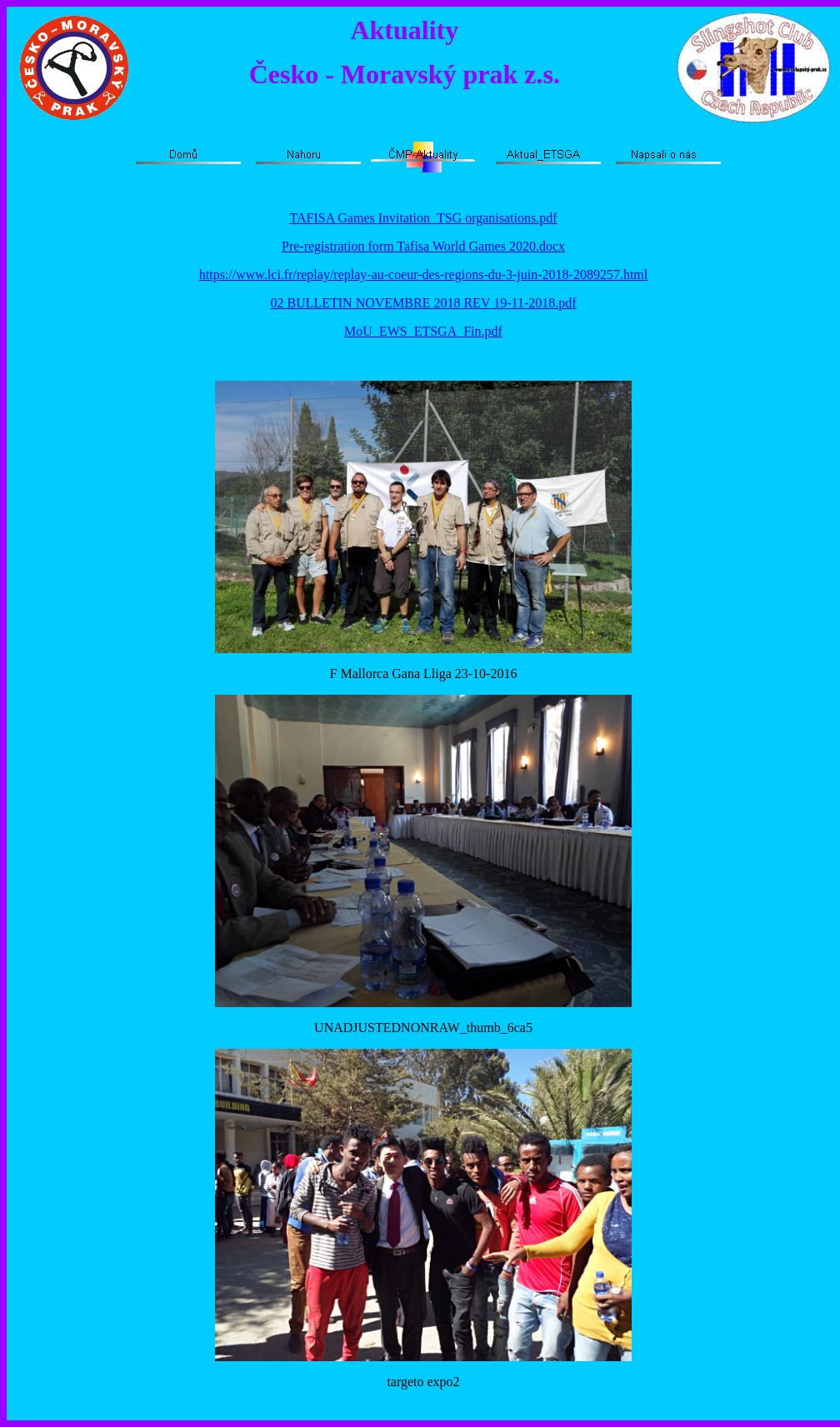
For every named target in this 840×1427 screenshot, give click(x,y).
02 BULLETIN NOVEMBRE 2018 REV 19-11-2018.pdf (423, 303)
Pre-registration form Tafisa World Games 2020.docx (423, 246)
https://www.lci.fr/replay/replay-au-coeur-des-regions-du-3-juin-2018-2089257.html (423, 274)
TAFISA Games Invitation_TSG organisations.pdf (423, 218)
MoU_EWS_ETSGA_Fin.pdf (423, 331)
